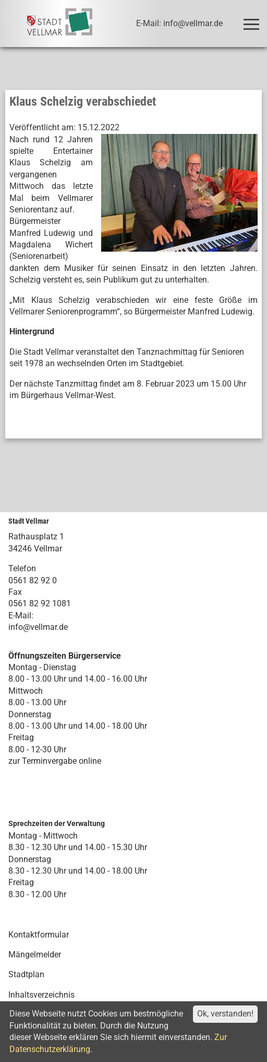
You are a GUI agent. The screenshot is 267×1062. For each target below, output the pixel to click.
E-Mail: (20, 615)
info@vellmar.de (38, 627)
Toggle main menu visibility (253, 19)
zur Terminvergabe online (54, 761)
